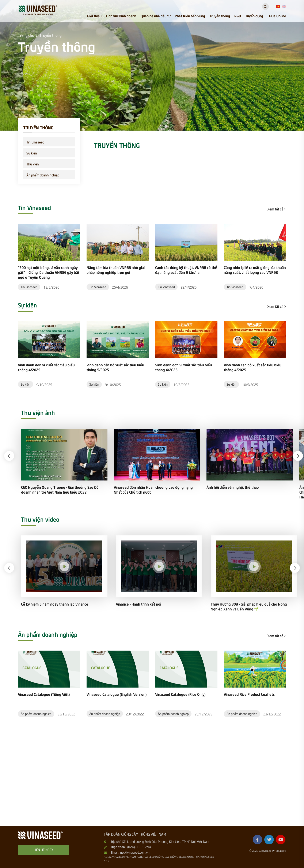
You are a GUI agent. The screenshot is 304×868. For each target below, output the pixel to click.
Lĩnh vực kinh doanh (121, 15)
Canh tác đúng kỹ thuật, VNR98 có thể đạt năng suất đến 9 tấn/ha (186, 270)
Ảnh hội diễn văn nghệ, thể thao (232, 487)
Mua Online (277, 15)
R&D (237, 15)
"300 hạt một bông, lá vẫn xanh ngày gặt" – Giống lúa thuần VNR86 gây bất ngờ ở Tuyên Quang (48, 272)
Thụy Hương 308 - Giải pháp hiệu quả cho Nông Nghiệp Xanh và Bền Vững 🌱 (249, 606)
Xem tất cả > (276, 208)
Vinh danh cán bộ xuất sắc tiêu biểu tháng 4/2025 (252, 367)
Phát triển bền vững (190, 15)
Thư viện (32, 163)
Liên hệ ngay (43, 849)
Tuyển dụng (254, 15)
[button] (9, 456)
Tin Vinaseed (35, 141)
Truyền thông (219, 15)
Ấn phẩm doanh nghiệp (42, 174)
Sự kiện (31, 152)
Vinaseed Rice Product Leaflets (249, 694)
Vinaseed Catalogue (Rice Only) (180, 694)
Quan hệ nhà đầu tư (155, 15)
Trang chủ (26, 35)
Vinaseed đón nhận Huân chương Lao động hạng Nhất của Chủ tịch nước (153, 489)
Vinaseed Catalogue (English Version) (117, 694)
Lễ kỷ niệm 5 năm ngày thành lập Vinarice (54, 604)
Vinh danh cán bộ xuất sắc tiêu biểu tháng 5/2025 (115, 367)
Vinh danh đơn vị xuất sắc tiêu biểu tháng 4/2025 (46, 367)
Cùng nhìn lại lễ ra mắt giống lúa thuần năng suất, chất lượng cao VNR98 (255, 270)
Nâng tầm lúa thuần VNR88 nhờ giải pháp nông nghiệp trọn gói (116, 270)
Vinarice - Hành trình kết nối (138, 604)
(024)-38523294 (139, 847)
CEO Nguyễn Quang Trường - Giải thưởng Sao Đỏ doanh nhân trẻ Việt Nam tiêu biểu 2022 (60, 489)
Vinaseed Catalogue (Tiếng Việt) (44, 694)
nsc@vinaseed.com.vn (134, 852)
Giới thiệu (94, 15)
